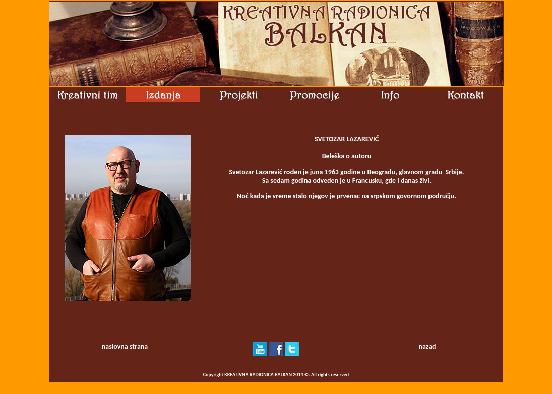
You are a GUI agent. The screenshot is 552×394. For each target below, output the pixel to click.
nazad (427, 346)
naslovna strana (125, 346)
